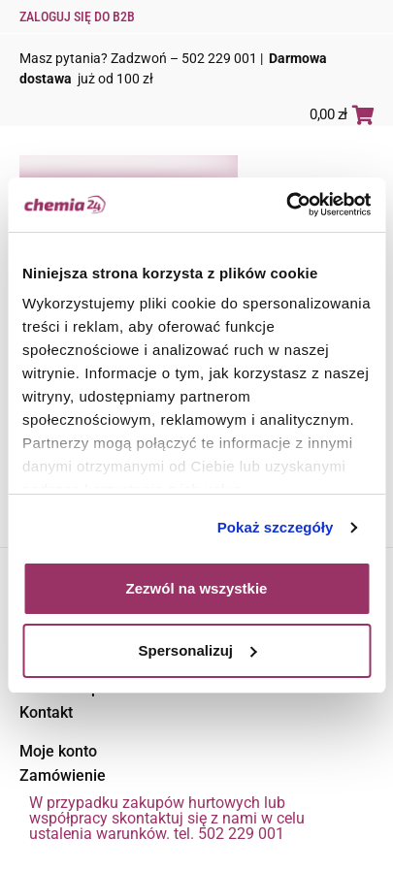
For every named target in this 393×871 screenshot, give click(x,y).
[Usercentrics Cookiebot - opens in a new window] (286, 204)
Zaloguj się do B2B (77, 16)
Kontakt (46, 712)
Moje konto (58, 751)
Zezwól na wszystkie (197, 588)
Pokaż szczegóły (275, 527)
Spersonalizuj (197, 650)
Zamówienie (62, 775)
